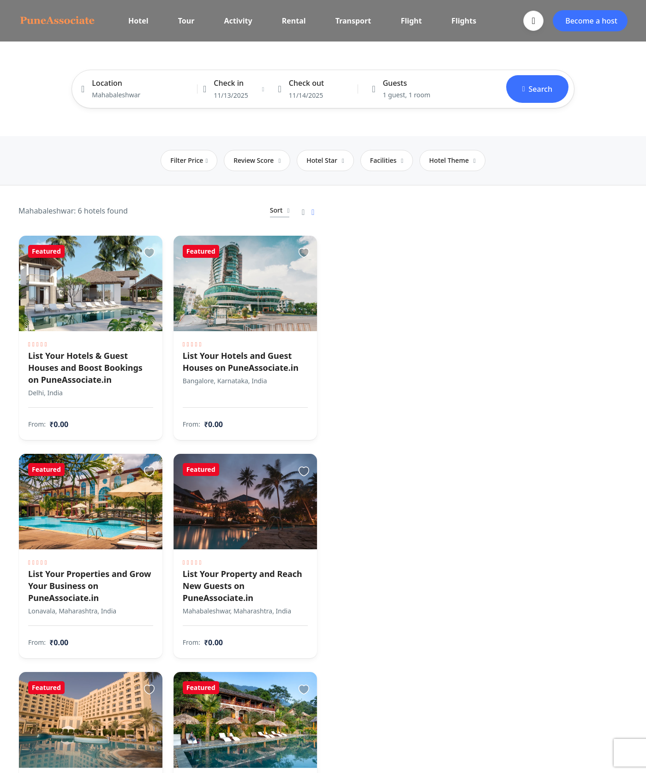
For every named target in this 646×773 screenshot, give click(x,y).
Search (537, 89)
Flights (463, 21)
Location (107, 83)
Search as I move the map (487, 209)
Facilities (386, 160)
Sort (265, 210)
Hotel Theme (452, 160)
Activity (238, 21)
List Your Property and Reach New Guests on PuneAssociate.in (221, 576)
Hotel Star (325, 160)
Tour (186, 21)
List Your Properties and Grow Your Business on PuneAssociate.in (77, 576)
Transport (353, 21)
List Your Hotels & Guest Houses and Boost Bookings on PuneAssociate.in (85, 363)
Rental (294, 21)
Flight (411, 21)
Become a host (591, 21)
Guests (395, 83)
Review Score (257, 160)
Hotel (138, 21)
